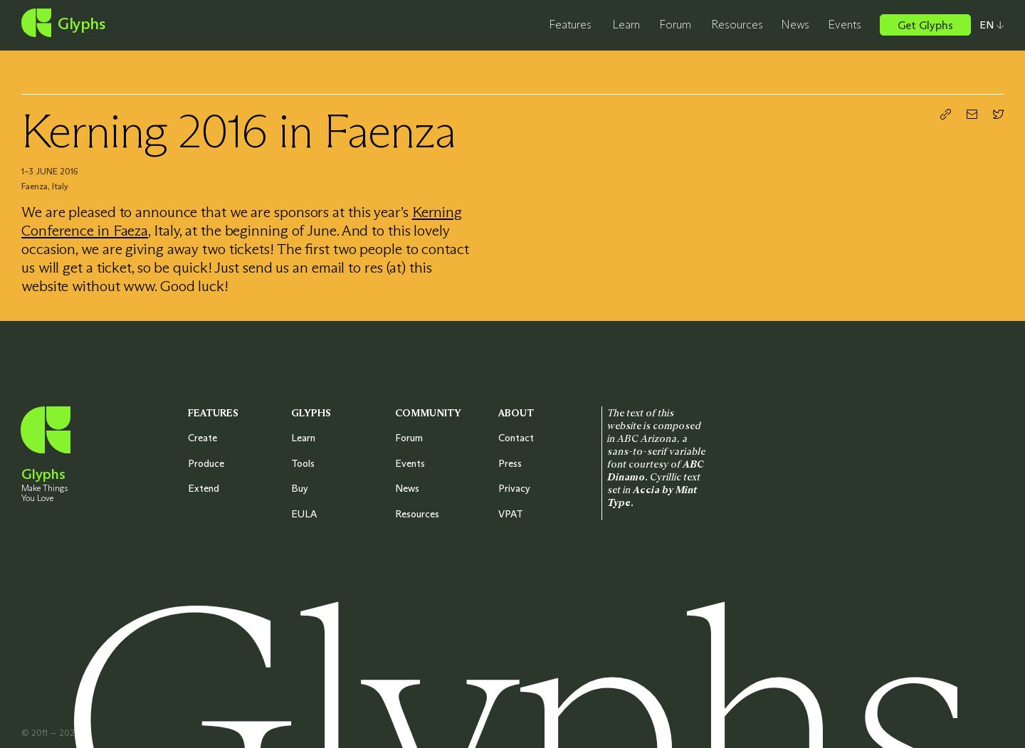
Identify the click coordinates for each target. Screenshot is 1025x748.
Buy (299, 488)
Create (202, 437)
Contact (516, 437)
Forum (675, 24)
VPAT (510, 513)
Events (844, 24)
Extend (203, 488)
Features (570, 24)
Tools (303, 463)
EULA (304, 513)
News (795, 24)
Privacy (514, 488)
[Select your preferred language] (987, 25)
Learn (626, 24)
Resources (737, 24)
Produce (206, 463)
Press (510, 463)
